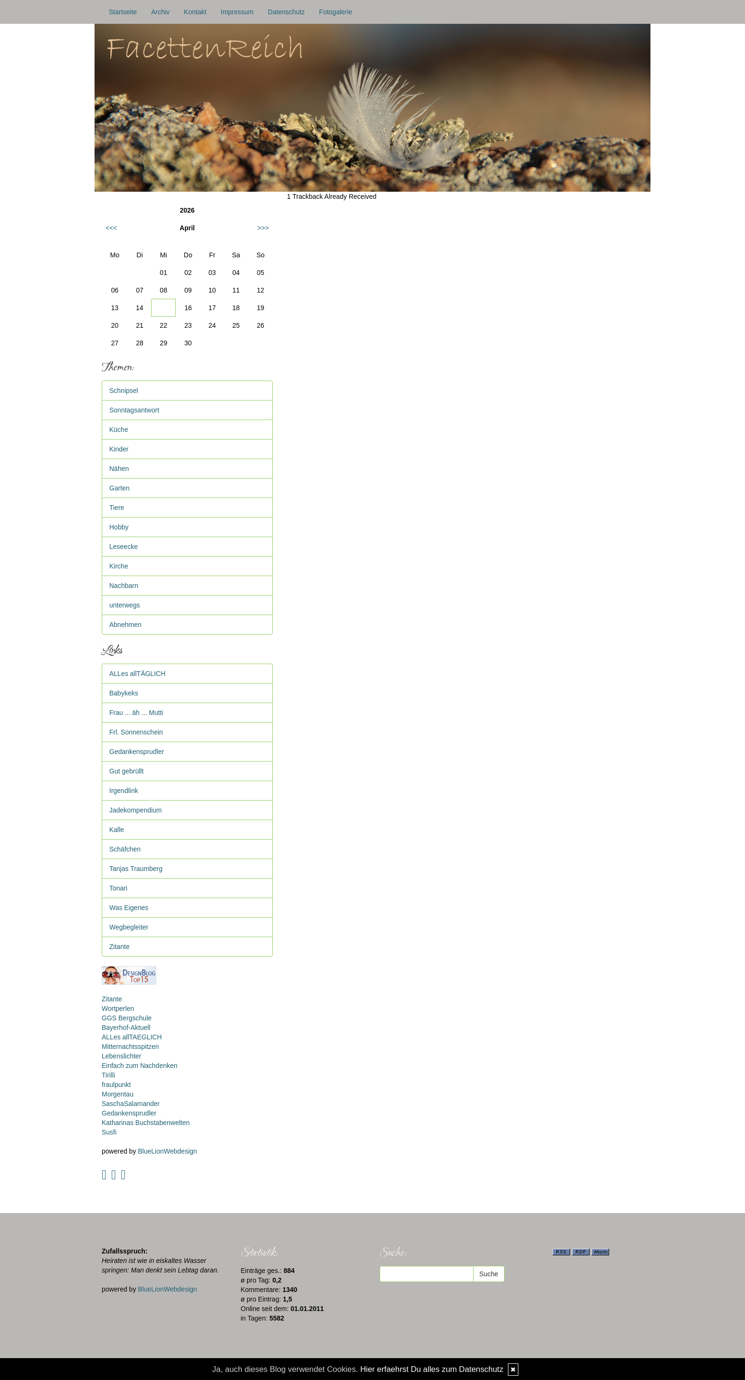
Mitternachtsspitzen (130, 1046)
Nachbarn (123, 585)
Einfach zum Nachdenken (140, 1065)
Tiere (116, 507)
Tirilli (108, 1075)
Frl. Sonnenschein (136, 732)
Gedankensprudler (136, 751)
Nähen (119, 468)
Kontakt (195, 12)
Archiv (160, 12)
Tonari (118, 888)
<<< (111, 228)
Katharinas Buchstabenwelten (146, 1122)
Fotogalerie (336, 12)
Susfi (109, 1132)
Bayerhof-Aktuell (126, 1027)
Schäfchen (125, 849)
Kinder (118, 449)
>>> (263, 228)
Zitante (119, 946)
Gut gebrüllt (126, 771)
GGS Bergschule (127, 1018)
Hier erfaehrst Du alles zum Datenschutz (431, 1369)
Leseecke (123, 546)
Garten (119, 488)
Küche (118, 429)
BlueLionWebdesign (167, 1151)
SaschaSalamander (131, 1103)
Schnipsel (123, 390)
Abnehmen (125, 624)
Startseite (123, 12)
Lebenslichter (121, 1056)
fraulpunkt (116, 1084)
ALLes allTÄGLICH (137, 673)
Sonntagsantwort (134, 410)
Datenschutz (286, 12)
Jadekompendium (135, 810)
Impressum (237, 12)
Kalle (116, 829)
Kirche (118, 566)
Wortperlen (118, 1008)
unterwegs (124, 605)
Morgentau (118, 1094)
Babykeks (123, 693)
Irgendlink (123, 790)
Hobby (118, 527)
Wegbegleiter (128, 927)
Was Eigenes (128, 907)
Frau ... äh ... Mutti (136, 712)
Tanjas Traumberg (135, 868)
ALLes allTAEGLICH (132, 1037)
